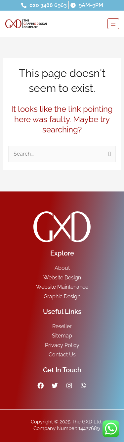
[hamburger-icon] (113, 23)
